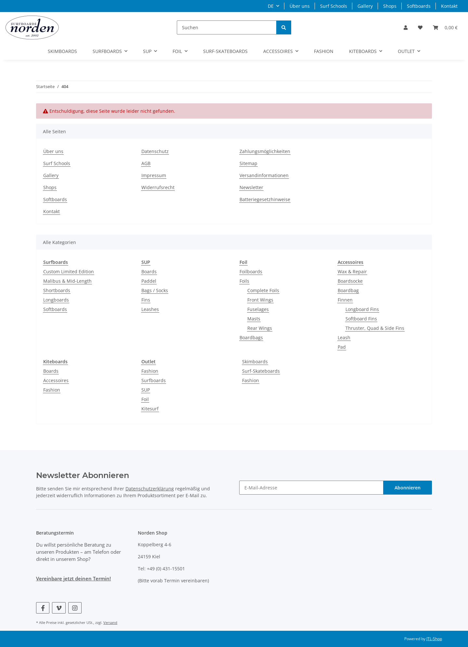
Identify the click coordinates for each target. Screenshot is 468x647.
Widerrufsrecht (158, 187)
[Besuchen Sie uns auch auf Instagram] (75, 608)
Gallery (365, 6)
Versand (110, 622)
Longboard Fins (362, 309)
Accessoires (56, 380)
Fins (145, 300)
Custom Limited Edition (68, 271)
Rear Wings (259, 328)
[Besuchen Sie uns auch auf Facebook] (42, 608)
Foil (145, 399)
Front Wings (260, 300)
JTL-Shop (434, 638)
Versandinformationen (264, 175)
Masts (253, 319)
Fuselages (258, 309)
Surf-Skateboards (261, 371)
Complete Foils (263, 290)
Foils (244, 281)
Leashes (150, 309)
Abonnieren (408, 488)
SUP (145, 390)
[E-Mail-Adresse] (311, 488)
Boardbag (348, 290)
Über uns (300, 6)
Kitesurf (150, 409)
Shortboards (56, 290)
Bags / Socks (154, 290)
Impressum (153, 175)
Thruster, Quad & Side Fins (374, 328)
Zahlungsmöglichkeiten (265, 151)
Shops (389, 6)
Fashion (51, 390)
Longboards (56, 300)
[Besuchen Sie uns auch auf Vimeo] (58, 608)
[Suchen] (227, 27)
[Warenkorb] (445, 27)
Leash (344, 337)
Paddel (148, 281)
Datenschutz (155, 151)
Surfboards (153, 380)
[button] (405, 27)
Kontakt (449, 6)
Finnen (345, 300)
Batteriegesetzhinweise (265, 199)
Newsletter (251, 187)
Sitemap (248, 163)
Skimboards (255, 361)
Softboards (419, 6)
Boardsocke (350, 281)
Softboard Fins (361, 319)
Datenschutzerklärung (149, 488)
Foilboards (251, 271)
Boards (149, 271)
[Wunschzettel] (420, 27)
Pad (342, 347)
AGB (145, 163)
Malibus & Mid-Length (67, 281)
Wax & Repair (352, 271)
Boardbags (251, 337)
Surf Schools (333, 6)
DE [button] (271, 6)
